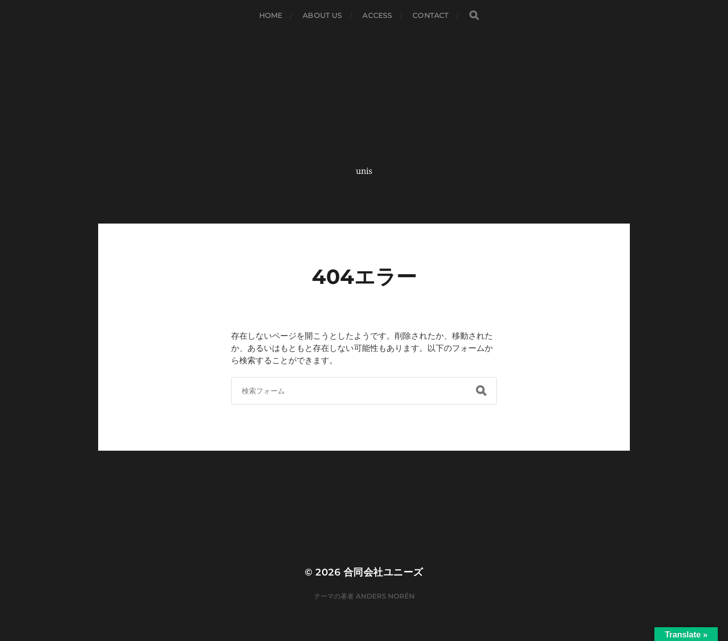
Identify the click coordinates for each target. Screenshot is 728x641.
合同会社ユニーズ (383, 572)
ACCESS (377, 15)
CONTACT (430, 15)
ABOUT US (322, 15)
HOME (271, 15)
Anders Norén (385, 596)
